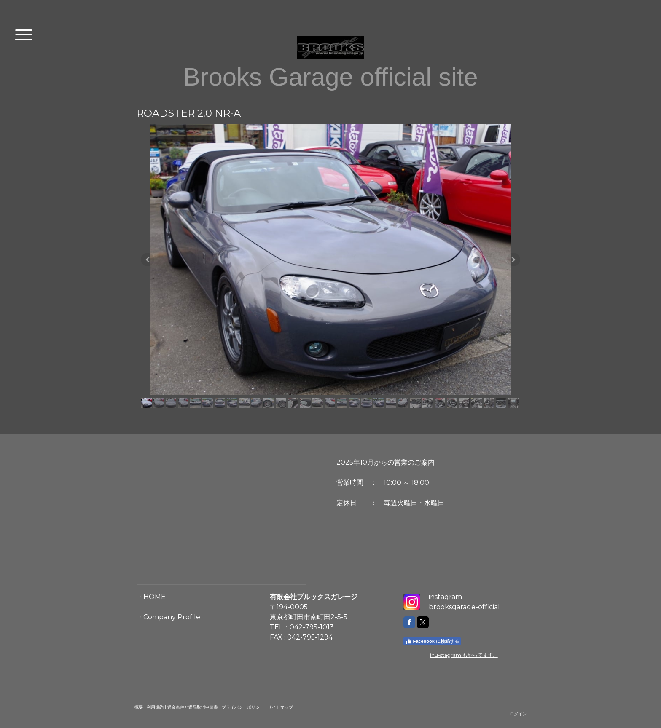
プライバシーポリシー (243, 707)
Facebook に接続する (432, 641)
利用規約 (155, 707)
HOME (154, 597)
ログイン (518, 714)
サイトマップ (280, 707)
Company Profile (171, 617)
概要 (138, 707)
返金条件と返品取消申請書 (192, 707)
